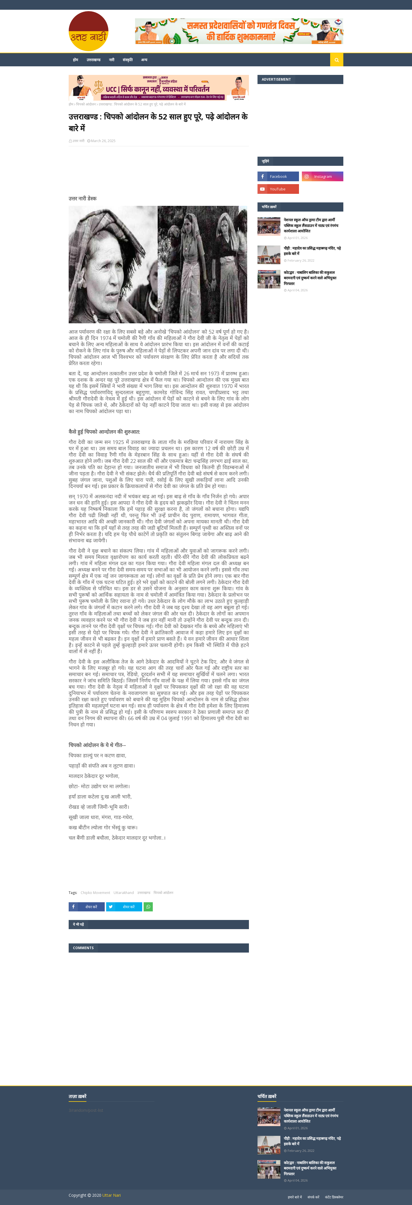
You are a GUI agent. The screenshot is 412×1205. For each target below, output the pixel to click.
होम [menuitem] (75, 59)
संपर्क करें (313, 1197)
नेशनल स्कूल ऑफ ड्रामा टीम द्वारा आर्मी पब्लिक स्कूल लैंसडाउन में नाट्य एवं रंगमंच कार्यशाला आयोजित (311, 225)
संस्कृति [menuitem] (127, 59)
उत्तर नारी (78, 140)
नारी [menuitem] (111, 59)
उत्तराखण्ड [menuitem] (93, 59)
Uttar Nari (111, 1195)
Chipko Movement (95, 892)
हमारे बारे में (295, 1197)
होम (71, 104)
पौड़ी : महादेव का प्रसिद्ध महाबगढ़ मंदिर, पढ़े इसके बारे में (312, 251)
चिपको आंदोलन (86, 104)
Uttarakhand (124, 892)
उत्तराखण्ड (143, 892)
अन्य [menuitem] (144, 59)
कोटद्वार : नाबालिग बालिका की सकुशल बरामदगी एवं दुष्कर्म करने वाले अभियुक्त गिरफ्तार (310, 278)
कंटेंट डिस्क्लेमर (334, 1197)
